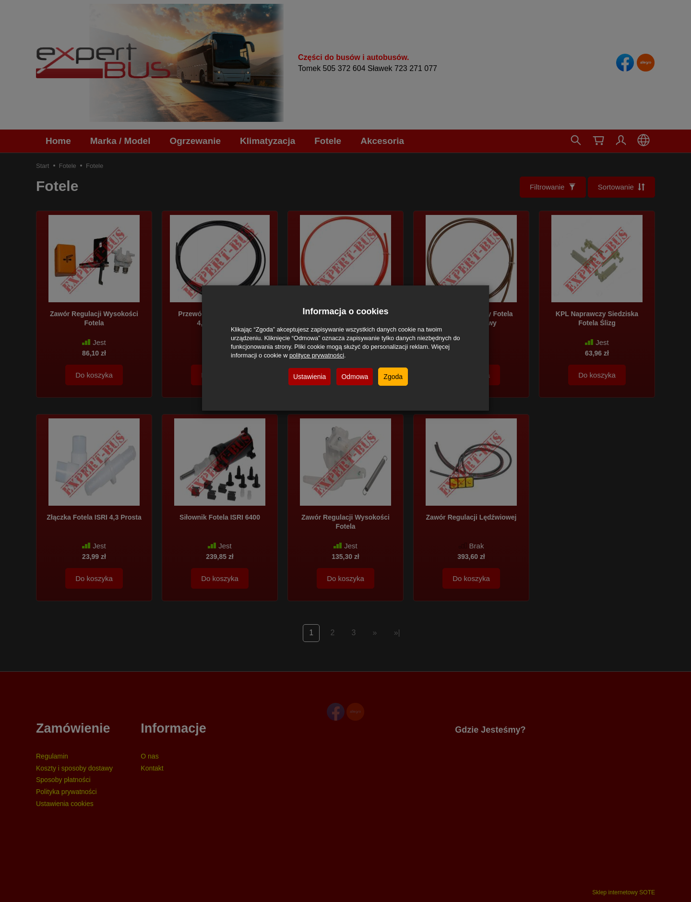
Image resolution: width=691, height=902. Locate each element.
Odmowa (354, 376)
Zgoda (393, 376)
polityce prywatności (316, 355)
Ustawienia (309, 376)
